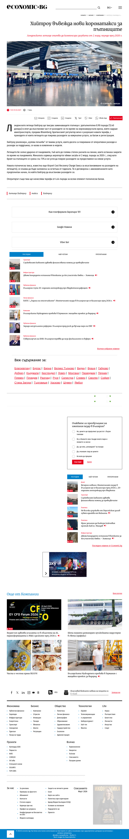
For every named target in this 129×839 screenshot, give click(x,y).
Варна (47, 368)
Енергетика (13, 721)
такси (35, 193)
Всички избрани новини (108, 349)
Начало (83, 15)
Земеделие (13, 728)
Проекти (11, 742)
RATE (11, 754)
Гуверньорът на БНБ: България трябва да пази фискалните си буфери (58, 338)
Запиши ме (116, 692)
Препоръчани (101, 254)
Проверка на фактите (28, 792)
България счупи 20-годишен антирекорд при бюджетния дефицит (57, 288)
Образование (62, 721)
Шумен (67, 382)
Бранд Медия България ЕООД (59, 802)
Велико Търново (64, 368)
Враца (91, 368)
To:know (72, 754)
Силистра (67, 377)
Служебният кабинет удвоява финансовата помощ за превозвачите (56, 262)
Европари (13, 714)
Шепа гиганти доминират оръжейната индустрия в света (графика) (94, 634)
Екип (50, 792)
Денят (83, 482)
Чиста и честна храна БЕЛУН (22, 673)
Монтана (73, 373)
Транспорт (26, 260)
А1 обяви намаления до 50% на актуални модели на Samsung (64, 573)
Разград (45, 377)
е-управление (86, 718)
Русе (56, 377)
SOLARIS (12, 767)
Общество (60, 706)
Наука (107, 711)
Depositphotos (70, 837)
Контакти (23, 799)
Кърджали (32, 373)
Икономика (13, 706)
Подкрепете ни (54, 809)
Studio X (72, 835)
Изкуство (108, 725)
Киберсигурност (87, 721)
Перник (102, 373)
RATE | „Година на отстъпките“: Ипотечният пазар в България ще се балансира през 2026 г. (69, 300)
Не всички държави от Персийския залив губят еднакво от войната (100, 511)
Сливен (80, 377)
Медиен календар (27, 818)
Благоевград (22, 368)
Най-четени (63, 254)
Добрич (19, 373)
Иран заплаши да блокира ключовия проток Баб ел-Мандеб (98, 524)
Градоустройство (63, 728)
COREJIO (12, 757)
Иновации (37, 718)
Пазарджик (88, 373)
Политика (84, 508)
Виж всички (117, 593)
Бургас (37, 368)
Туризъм (12, 731)
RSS (52, 692)
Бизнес (91, 15)
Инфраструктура (28, 272)
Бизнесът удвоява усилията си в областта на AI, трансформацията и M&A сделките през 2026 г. (33, 634)
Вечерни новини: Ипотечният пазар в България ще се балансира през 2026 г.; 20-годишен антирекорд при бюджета (101, 488)
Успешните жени (15, 764)
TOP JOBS (12, 771)
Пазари (36, 721)
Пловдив (31, 377)
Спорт (107, 728)
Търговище (40, 382)
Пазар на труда (15, 735)
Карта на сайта (54, 795)
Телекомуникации (88, 714)
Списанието (73, 757)
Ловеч (61, 373)
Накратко (72, 750)
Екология (60, 731)
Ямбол (79, 382)
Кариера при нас (26, 805)
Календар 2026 (14, 747)
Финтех (84, 728)
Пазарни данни (75, 760)
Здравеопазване (63, 725)
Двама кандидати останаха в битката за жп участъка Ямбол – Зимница (60, 275)
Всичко (71, 742)
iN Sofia (12, 760)
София (105, 377)
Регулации (37, 731)
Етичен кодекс (25, 802)
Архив (89, 462)
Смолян (93, 377)
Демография (62, 718)
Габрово (103, 368)
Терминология (74, 747)
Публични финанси (29, 285)
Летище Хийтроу (17, 193)
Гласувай (77, 462)
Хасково (55, 382)
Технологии (85, 706)
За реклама (24, 788)
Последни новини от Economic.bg (107, 546)
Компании (100, 15)
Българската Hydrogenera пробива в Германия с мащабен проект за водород (61, 313)
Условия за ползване (56, 805)
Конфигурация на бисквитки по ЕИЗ (31, 813)
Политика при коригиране (58, 799)
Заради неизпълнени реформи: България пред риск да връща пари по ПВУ (59, 326)
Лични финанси (28, 298)
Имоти (35, 728)
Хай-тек (84, 725)
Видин (81, 368)
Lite (104, 706)
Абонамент (24, 795)
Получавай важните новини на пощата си (89, 691)
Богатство (108, 718)
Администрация (63, 735)
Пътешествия (110, 714)
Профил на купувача (28, 809)
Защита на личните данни (58, 788)
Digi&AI (84, 711)
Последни (26, 254)
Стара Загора (22, 382)
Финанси (36, 725)
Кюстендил (48, 373)
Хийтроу (47, 193)
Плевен (19, 377)
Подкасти (13, 750)
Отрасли (36, 714)
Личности (108, 721)
